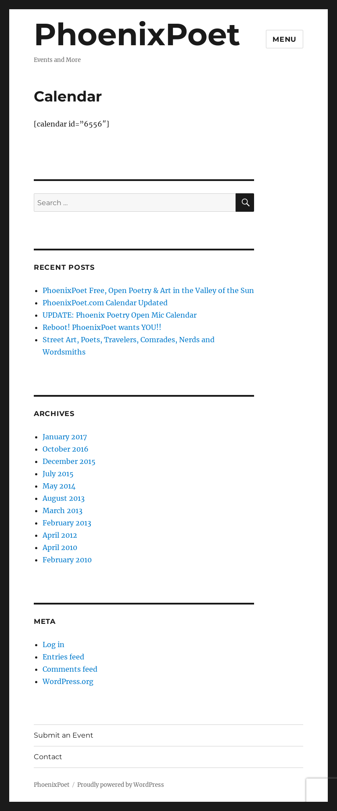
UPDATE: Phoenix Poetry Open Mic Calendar (120, 315)
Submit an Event (63, 735)
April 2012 (60, 535)
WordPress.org (68, 681)
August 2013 (64, 498)
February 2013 (67, 522)
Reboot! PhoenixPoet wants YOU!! (102, 327)
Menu (284, 39)
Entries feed (63, 656)
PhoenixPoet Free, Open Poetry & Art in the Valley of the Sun (148, 290)
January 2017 (65, 436)
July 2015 (58, 473)
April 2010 (60, 547)
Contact (48, 757)
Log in (54, 644)
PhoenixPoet (137, 34)
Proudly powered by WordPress (120, 785)
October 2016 (66, 449)
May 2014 (59, 486)
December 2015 (69, 461)
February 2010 (67, 559)
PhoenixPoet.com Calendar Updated (105, 302)
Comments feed (70, 669)
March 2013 (62, 510)
